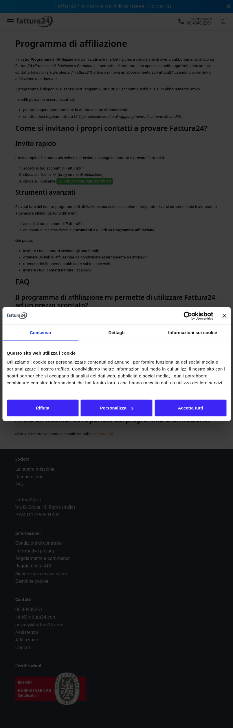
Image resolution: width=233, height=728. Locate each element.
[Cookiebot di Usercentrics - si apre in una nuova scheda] (188, 315)
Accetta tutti (190, 407)
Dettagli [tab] (117, 332)
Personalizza (116, 407)
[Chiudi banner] (224, 316)
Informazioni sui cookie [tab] (192, 332)
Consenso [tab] (40, 332)
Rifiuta (42, 407)
